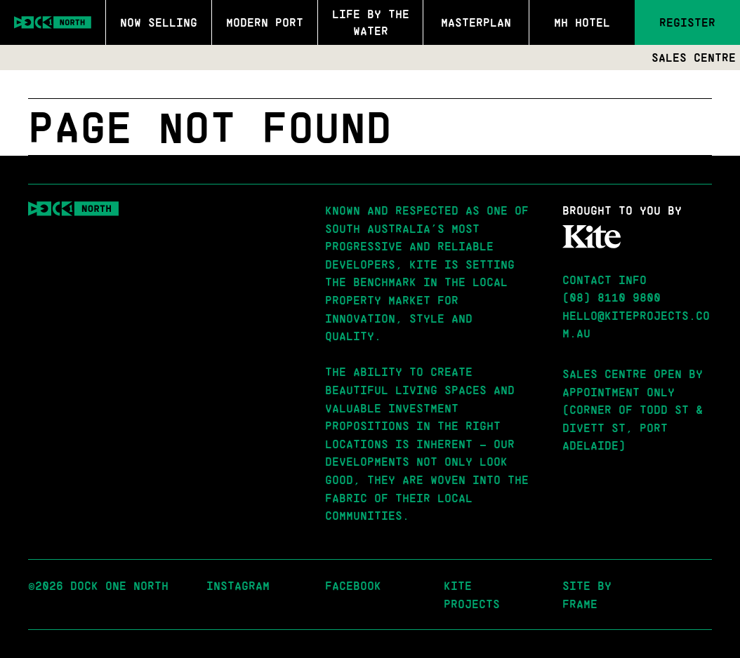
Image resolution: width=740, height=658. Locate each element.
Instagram (238, 585)
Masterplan (476, 22)
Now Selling (158, 22)
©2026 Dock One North (98, 585)
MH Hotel (582, 22)
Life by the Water (370, 22)
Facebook (353, 585)
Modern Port (264, 22)
